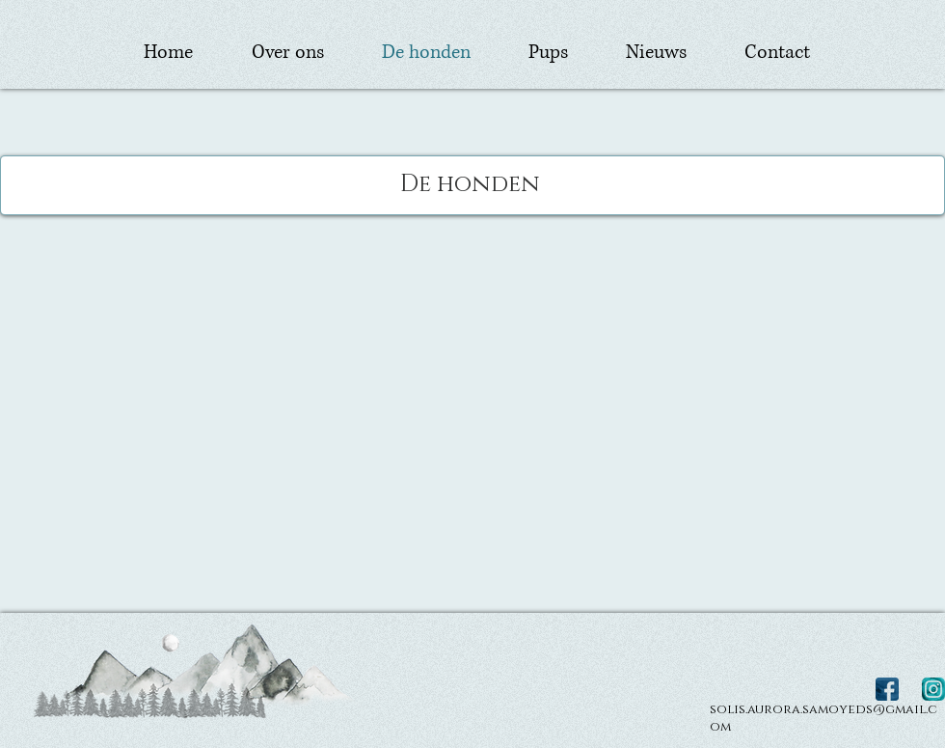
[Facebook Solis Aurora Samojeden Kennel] (887, 689)
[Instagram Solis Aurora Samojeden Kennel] (933, 689)
